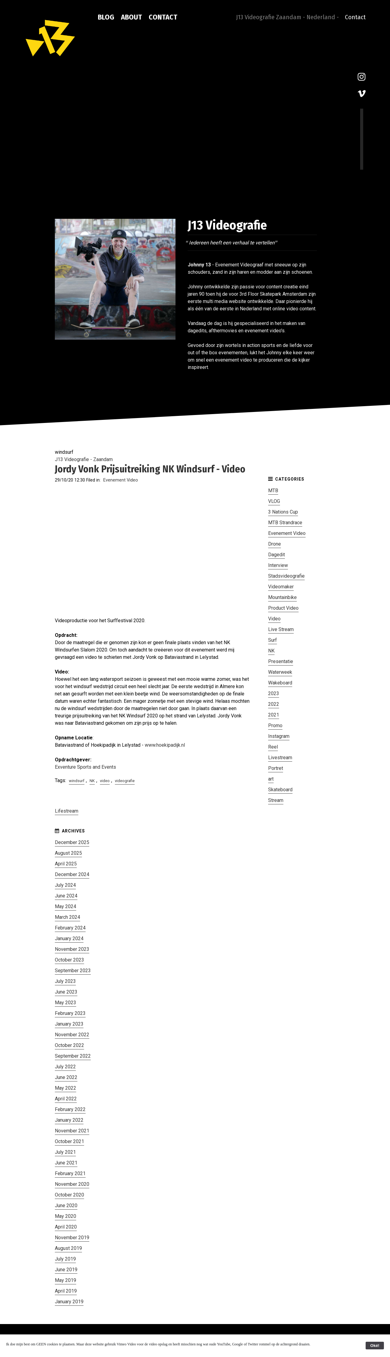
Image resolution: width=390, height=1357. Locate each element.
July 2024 (65, 885)
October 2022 (69, 1045)
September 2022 (73, 1056)
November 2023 (72, 949)
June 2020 (66, 1205)
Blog (106, 17)
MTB (273, 490)
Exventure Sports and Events (85, 767)
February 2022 (70, 1109)
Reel (273, 747)
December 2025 (72, 842)
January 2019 (69, 1302)
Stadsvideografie (286, 576)
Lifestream (66, 811)
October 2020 (69, 1195)
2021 (273, 715)
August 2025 (68, 853)
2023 (273, 693)
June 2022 (66, 1077)
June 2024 (66, 896)
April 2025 (66, 864)
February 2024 (70, 928)
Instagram (278, 736)
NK (92, 780)
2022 (273, 704)
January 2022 (69, 1120)
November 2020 (72, 1184)
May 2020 (65, 1216)
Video (274, 619)
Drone (274, 544)
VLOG (274, 501)
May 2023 (65, 1002)
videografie (125, 780)
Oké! (374, 1345)
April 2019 (66, 1291)
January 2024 (69, 938)
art (271, 779)
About (131, 17)
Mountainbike (282, 597)
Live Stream (281, 629)
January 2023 (69, 1024)
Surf (272, 640)
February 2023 (70, 1013)
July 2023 (65, 981)
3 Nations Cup (283, 512)
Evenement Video (120, 480)
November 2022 (72, 1035)
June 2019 (66, 1269)
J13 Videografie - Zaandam (84, 459)
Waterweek (280, 672)
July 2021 (65, 1152)
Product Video (283, 608)
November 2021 (72, 1131)
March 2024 (67, 917)
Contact (163, 17)
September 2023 (73, 970)
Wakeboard (280, 683)
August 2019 (68, 1248)
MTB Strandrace (285, 522)
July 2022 (65, 1067)
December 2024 (72, 874)
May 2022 (65, 1088)
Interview (278, 565)
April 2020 (66, 1227)
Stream (275, 800)
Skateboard (280, 789)
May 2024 (65, 906)
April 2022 (66, 1099)
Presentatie (280, 661)
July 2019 (65, 1259)
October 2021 (69, 1141)
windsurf (76, 780)
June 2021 (66, 1163)
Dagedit (276, 555)
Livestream (280, 757)
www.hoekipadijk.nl (165, 745)
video (105, 780)
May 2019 (65, 1280)
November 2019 (72, 1237)
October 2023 (69, 960)
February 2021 (70, 1173)
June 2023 (66, 992)
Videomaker (281, 587)
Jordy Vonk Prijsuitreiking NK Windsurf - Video (150, 469)
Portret (275, 768)
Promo (275, 725)
